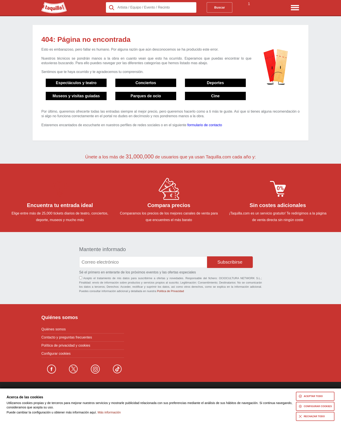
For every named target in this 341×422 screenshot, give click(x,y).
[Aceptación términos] (80, 277)
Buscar (219, 7)
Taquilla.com (51, 4)
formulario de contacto (204, 125)
